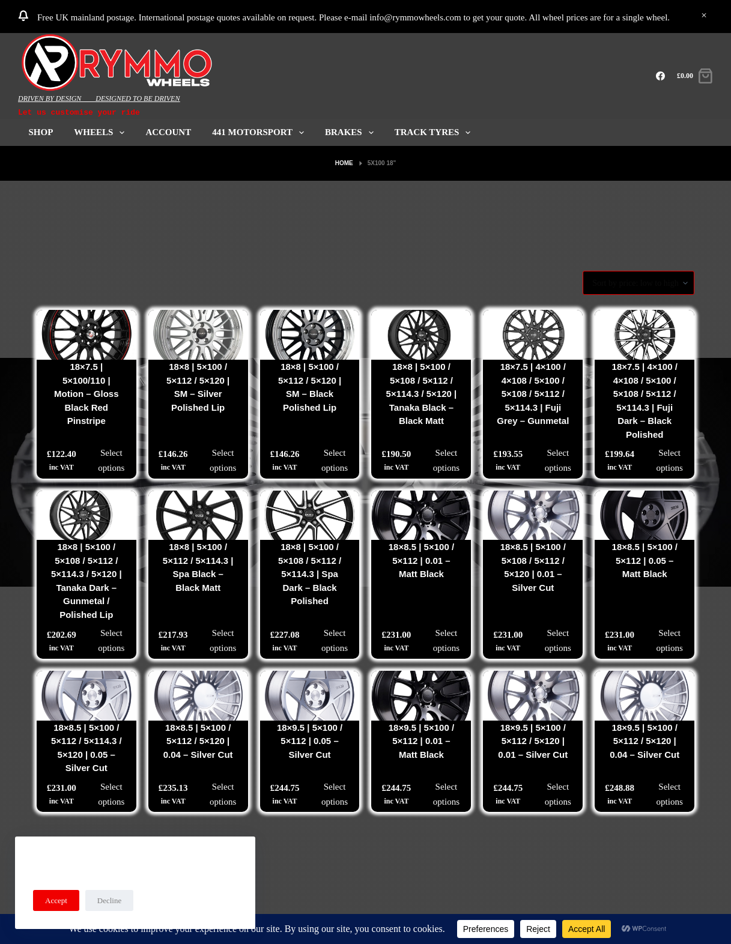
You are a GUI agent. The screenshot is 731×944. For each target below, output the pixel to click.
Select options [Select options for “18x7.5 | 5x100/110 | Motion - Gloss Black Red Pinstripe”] (111, 460)
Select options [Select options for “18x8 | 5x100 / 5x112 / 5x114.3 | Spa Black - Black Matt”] (223, 640)
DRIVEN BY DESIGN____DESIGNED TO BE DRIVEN (99, 98)
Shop (41, 132)
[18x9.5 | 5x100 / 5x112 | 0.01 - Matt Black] (421, 696)
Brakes (351, 132)
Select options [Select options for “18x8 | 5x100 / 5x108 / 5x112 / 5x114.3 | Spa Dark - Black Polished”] (334, 640)
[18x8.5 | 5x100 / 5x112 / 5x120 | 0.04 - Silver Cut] (198, 696)
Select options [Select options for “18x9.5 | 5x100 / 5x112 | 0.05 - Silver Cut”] (334, 794)
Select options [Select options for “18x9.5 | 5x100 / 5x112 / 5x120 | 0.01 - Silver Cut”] (558, 794)
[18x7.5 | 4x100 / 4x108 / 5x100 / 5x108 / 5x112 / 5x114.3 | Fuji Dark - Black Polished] (644, 335)
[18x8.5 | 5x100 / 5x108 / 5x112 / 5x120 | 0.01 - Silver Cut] (533, 515)
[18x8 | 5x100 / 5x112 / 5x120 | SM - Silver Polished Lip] (198, 335)
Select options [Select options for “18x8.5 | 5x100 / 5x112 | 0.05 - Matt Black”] (670, 640)
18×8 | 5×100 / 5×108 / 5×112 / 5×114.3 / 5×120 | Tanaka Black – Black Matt (421, 394)
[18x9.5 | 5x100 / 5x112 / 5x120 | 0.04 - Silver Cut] (644, 696)
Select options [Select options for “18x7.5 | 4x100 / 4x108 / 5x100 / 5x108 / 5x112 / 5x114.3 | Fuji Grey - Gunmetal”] (558, 460)
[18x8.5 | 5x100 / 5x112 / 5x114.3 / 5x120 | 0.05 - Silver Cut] (86, 696)
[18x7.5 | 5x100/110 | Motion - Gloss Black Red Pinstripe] (86, 335)
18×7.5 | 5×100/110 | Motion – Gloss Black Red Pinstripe (86, 394)
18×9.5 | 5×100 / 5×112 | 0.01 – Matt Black (421, 741)
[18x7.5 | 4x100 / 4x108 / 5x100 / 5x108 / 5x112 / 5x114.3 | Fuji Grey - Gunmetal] (533, 335)
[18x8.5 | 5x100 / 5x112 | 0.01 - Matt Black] (421, 515)
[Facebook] (660, 75)
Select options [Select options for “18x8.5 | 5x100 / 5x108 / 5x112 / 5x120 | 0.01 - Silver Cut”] (558, 640)
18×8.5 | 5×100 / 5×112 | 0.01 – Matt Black (421, 560)
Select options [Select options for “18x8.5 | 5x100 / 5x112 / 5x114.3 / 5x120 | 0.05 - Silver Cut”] (111, 794)
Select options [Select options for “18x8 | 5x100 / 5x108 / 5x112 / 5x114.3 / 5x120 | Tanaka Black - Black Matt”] (446, 460)
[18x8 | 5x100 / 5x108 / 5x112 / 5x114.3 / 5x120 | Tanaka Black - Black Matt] (421, 335)
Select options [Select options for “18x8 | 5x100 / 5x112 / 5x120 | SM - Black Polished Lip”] (334, 460)
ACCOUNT (168, 132)
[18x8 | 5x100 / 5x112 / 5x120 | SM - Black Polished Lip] (310, 335)
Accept (56, 900)
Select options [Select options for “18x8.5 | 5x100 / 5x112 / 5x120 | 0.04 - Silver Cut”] (223, 794)
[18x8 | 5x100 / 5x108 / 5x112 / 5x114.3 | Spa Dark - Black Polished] (310, 515)
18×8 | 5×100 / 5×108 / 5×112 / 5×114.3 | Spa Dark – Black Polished (309, 574)
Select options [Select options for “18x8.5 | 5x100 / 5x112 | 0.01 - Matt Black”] (446, 640)
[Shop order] (638, 283)
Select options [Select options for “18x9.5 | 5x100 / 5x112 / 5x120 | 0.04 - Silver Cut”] (670, 794)
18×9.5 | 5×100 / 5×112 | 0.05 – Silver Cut (309, 741)
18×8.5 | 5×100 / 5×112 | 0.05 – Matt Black (645, 560)
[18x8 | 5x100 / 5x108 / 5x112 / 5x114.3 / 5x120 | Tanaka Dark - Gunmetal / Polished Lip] (86, 515)
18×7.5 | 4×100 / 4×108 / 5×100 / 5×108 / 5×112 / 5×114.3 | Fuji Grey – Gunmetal (533, 394)
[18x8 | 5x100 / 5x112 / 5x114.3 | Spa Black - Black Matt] (198, 515)
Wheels (101, 132)
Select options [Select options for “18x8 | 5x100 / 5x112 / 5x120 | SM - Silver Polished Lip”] (223, 460)
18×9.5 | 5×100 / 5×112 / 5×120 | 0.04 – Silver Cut (644, 741)
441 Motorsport (260, 132)
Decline (109, 900)
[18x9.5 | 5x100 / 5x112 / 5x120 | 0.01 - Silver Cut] (533, 696)
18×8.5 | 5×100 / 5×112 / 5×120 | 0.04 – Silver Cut (198, 741)
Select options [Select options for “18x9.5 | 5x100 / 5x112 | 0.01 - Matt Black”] (446, 794)
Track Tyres (435, 132)
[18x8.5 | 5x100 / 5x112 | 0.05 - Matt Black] (644, 515)
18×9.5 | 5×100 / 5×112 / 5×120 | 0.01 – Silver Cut (533, 741)
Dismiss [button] (704, 16)
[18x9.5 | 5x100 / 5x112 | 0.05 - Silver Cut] (310, 696)
